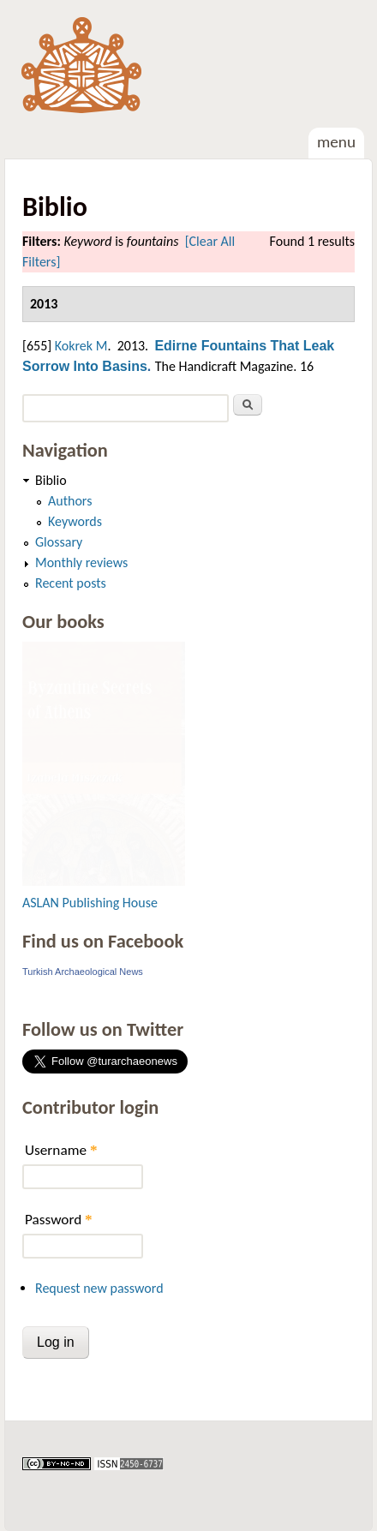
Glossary (58, 542)
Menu (336, 142)
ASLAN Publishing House (90, 902)
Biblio (51, 480)
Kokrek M (81, 346)
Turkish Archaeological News (82, 971)
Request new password (99, 1288)
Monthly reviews (81, 562)
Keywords (75, 521)
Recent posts (70, 583)
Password (59, 1220)
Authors (70, 501)
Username (61, 1150)
